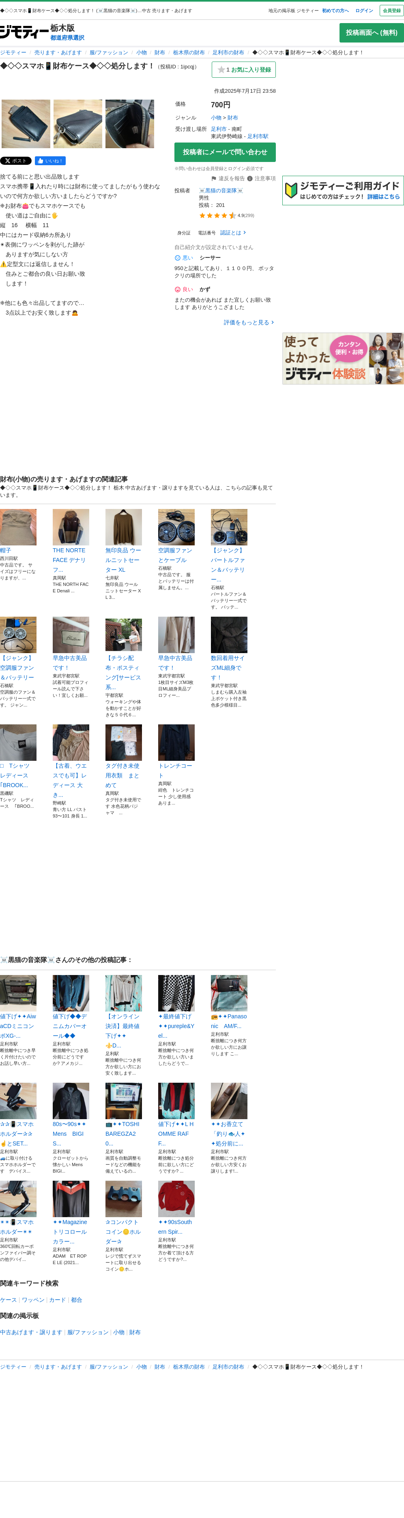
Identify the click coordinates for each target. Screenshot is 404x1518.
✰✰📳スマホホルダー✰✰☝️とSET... (18, 1115)
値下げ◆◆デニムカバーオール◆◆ (71, 1007)
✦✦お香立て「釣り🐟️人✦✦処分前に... (229, 1115)
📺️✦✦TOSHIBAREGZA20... (123, 1115)
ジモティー (13, 52)
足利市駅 (258, 136)
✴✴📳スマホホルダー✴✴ (18, 1208)
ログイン (364, 10)
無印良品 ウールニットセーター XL (123, 541)
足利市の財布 (228, 52)
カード (57, 1300)
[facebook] (50, 160)
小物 (141, 52)
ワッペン (33, 1300)
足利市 (219, 129)
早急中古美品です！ (71, 644)
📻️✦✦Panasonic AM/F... (229, 1002)
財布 (160, 52)
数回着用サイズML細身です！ (229, 649)
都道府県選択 (67, 37)
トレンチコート (176, 751)
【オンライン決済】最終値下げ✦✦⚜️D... (123, 1012)
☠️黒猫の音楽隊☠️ (221, 190)
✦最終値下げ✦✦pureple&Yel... (176, 1007)
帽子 (18, 531)
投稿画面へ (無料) (372, 32)
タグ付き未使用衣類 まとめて (123, 756)
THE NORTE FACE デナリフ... (71, 541)
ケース (8, 1300)
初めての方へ (335, 10)
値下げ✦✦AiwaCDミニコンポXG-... (18, 1007)
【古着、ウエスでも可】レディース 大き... (71, 761)
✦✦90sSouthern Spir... (176, 1208)
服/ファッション (109, 52)
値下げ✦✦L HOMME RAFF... (176, 1115)
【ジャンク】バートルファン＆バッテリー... (229, 546)
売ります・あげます (58, 52)
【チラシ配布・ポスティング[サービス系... (123, 653)
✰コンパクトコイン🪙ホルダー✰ (123, 1213)
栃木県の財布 (189, 52)
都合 (76, 1300)
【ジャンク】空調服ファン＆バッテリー (18, 649)
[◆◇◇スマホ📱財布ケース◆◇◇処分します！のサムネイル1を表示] (26, 124)
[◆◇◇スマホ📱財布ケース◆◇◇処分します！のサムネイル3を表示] (130, 124)
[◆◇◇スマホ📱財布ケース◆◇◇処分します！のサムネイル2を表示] (78, 124)
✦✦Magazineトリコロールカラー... (71, 1213)
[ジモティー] (24, 32)
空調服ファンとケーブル (176, 536)
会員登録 (392, 10)
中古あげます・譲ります (31, 1332)
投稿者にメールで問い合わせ (225, 152)
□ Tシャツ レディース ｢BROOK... (18, 756)
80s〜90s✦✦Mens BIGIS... (71, 1115)
